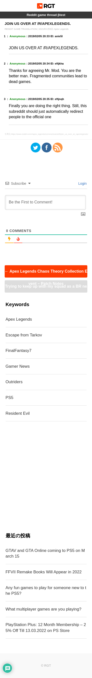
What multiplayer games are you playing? (43, 609)
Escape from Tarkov (24, 335)
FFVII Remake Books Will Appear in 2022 (44, 572)
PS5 (9, 397)
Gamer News (18, 366)
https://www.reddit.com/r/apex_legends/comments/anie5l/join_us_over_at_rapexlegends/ (49, 134)
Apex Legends (19, 319)
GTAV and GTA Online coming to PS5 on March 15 (45, 553)
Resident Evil (18, 413)
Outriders (14, 382)
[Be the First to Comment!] (45, 202)
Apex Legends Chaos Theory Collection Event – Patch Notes (46, 273)
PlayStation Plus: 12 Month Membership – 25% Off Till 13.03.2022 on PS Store (46, 627)
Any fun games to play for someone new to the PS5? (46, 590)
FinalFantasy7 (19, 350)
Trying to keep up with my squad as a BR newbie (46, 288)
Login (82, 183)
